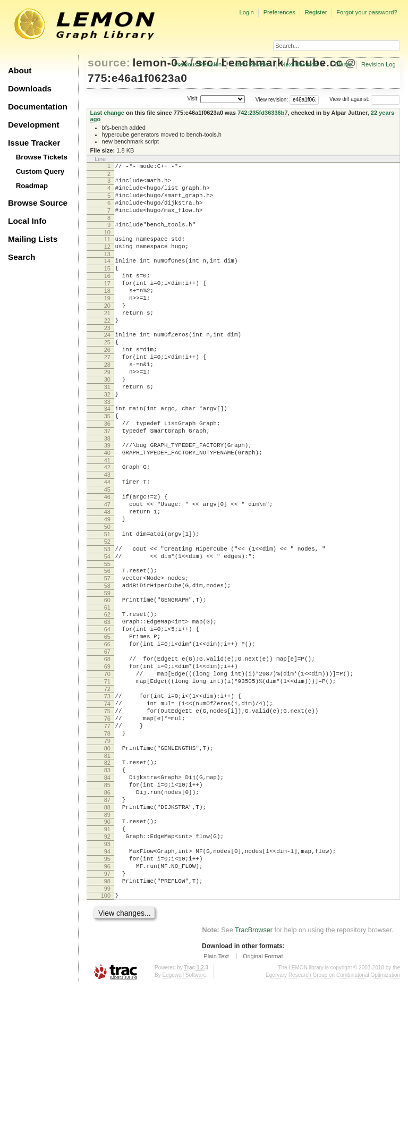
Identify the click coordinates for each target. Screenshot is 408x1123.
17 (107, 302)
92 (107, 961)
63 (107, 703)
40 (107, 504)
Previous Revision (198, 64)
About (19, 70)
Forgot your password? (366, 12)
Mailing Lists (32, 238)
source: (109, 62)
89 (107, 936)
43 (107, 529)
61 (107, 687)
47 (107, 565)
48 (107, 574)
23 (107, 356)
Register (316, 12)
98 (107, 1015)
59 (107, 671)
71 (107, 775)
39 (107, 495)
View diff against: (364, 99)
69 (107, 757)
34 (107, 452)
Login (246, 12)
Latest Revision (251, 64)
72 (107, 784)
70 (107, 766)
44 (107, 538)
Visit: (193, 99)
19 (107, 320)
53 (107, 619)
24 (107, 363)
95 (107, 988)
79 (107, 848)
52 (107, 610)
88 (107, 927)
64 (107, 712)
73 (107, 793)
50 (107, 592)
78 (107, 838)
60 (107, 678)
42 (107, 520)
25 (107, 372)
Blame (343, 64)
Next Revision (299, 64)
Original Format (263, 1093)
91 (107, 952)
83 (107, 882)
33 (107, 445)
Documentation (37, 106)
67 (107, 739)
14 (107, 275)
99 (107, 1024)
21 (107, 338)
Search (21, 256)
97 (107, 1006)
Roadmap (32, 186)
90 (107, 943)
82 (107, 872)
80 (107, 857)
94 (107, 979)
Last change (107, 112)
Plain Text (216, 1093)
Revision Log (378, 64)
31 (107, 427)
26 (107, 381)
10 (107, 243)
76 (107, 820)
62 (107, 694)
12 (107, 259)
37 (107, 479)
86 (107, 909)
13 (107, 268)
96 (107, 997)
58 (107, 662)
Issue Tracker (34, 142)
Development (34, 124)
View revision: (272, 99)
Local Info (27, 220)
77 (107, 829)
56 (107, 644)
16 (107, 293)
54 (107, 628)
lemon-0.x (160, 62)
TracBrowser (254, 1067)
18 (107, 311)
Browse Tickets (41, 157)
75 (107, 811)
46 (107, 556)
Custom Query (40, 171)
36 (107, 470)
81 (107, 866)
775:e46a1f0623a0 (138, 78)
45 (107, 547)
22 (107, 347)
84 (107, 891)
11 (107, 250)
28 (107, 399)
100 (105, 1031)
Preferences (279, 12)
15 (107, 284)
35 (107, 461)
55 (107, 637)
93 (107, 970)
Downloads (30, 88)
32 (107, 436)
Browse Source (37, 202)
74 (107, 802)
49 (107, 583)
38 (107, 488)
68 (107, 748)
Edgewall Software (184, 1112)
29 (107, 409)
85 (107, 900)
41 (107, 513)
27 (107, 390)
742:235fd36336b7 (262, 112)
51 (107, 601)
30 (107, 418)
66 (107, 730)
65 (107, 721)
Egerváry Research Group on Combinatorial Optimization (333, 1112)
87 (107, 918)
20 (107, 329)
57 (107, 653)
